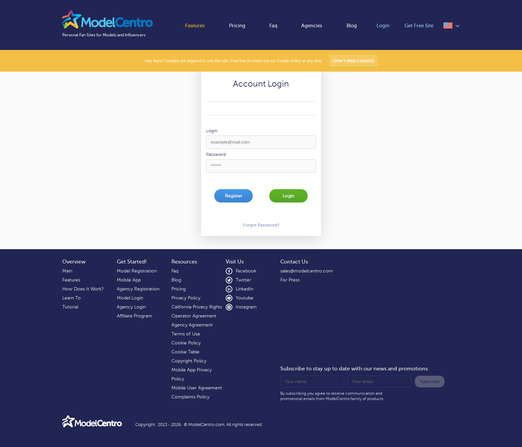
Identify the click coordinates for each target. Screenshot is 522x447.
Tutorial (70, 306)
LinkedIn (239, 289)
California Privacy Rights (196, 306)
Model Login (130, 297)
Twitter (238, 280)
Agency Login (131, 306)
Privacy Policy (185, 297)
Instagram (241, 307)
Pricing (237, 26)
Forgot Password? (261, 225)
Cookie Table (185, 351)
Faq (273, 26)
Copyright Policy (188, 360)
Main (67, 270)
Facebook (241, 271)
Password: (216, 154)
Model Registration (137, 270)
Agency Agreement (192, 324)
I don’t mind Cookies (353, 61)
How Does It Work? (83, 288)
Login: (212, 131)
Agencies (311, 26)
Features (195, 26)
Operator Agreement (193, 315)
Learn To (71, 297)
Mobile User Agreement (196, 387)
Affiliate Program (134, 315)
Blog (352, 26)
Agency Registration (138, 288)
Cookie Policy (186, 342)
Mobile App (129, 279)
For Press (290, 279)
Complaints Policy (190, 396)
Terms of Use (185, 333)
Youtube (239, 298)
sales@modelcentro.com (306, 270)
